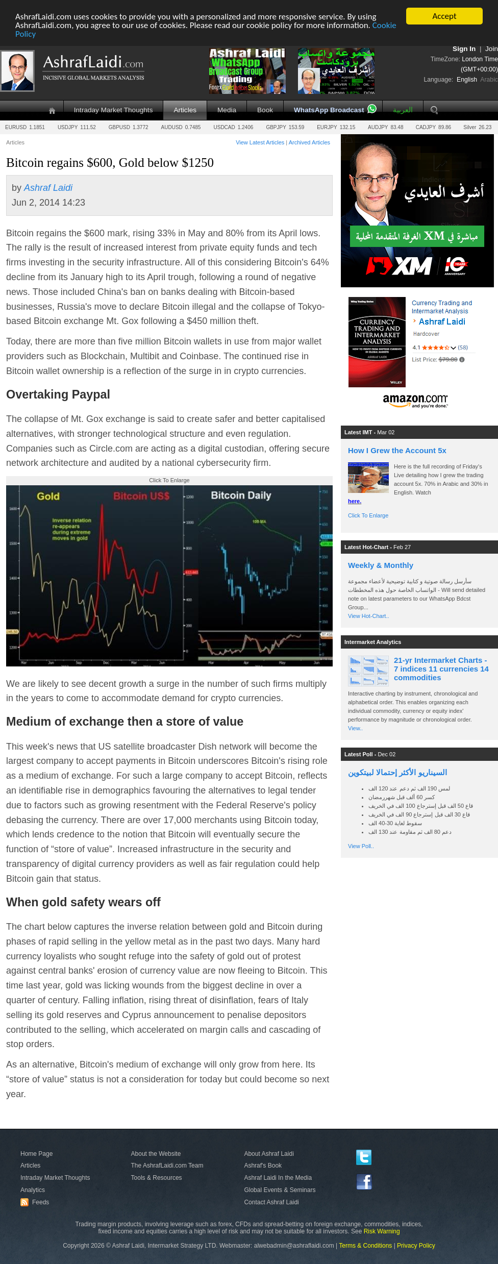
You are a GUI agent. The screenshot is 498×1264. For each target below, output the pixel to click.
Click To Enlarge (368, 515)
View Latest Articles (260, 142)
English (467, 79)
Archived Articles (309, 142)
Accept (444, 16)
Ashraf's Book (263, 1165)
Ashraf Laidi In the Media (278, 1177)
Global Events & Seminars (279, 1190)
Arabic (489, 79)
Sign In (464, 49)
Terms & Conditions (365, 1245)
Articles (184, 110)
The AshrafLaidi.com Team (167, 1165)
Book (265, 110)
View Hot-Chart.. (368, 616)
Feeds (36, 1202)
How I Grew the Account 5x (397, 450)
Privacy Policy (416, 1245)
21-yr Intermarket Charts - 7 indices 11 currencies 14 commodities (441, 669)
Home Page (36, 1153)
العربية (403, 110)
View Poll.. (361, 846)
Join (491, 49)
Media (226, 110)
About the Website (156, 1153)
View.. (355, 728)
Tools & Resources (156, 1177)
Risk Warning (382, 1231)
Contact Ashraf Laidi (271, 1202)
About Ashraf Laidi (268, 1153)
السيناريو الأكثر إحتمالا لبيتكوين (397, 772)
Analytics (32, 1190)
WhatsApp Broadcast (329, 110)
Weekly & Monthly (380, 565)
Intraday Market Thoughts (113, 110)
